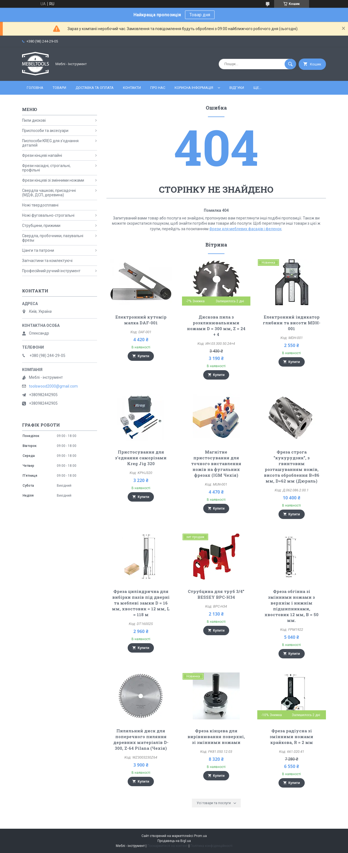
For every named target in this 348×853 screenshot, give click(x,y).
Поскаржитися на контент (167, 846)
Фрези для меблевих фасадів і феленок (245, 229)
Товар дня (199, 14)
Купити (143, 356)
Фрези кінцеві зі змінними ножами (53, 180)
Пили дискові (34, 120)
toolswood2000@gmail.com (53, 386)
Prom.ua (200, 836)
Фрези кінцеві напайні (42, 155)
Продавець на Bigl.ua (174, 841)
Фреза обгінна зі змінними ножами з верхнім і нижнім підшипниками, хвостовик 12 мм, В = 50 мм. (291, 606)
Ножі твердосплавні (40, 205)
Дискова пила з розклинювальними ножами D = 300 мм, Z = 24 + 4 (216, 325)
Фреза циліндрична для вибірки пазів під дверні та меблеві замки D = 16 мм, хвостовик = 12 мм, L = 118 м (141, 603)
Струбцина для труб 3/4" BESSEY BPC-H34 (216, 594)
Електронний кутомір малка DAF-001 (141, 319)
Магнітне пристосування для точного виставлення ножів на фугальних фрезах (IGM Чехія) (216, 463)
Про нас (157, 88)
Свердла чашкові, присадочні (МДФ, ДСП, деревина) (49, 192)
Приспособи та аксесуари (45, 130)
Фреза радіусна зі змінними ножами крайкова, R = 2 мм (291, 736)
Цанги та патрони (38, 250)
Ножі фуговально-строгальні (48, 215)
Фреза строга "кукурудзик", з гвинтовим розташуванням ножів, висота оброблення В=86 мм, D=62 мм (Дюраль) (291, 466)
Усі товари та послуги (214, 803)
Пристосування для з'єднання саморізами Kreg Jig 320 (141, 457)
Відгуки (236, 88)
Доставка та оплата (95, 88)
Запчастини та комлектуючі (47, 260)
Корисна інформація (194, 88)
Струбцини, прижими (41, 225)
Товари (59, 88)
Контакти (132, 88)
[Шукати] (290, 64)
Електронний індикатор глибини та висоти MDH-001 (291, 322)
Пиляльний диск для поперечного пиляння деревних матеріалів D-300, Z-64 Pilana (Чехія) (140, 739)
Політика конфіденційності (211, 846)
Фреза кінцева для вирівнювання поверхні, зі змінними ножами (216, 736)
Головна (35, 88)
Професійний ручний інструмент (51, 271)
